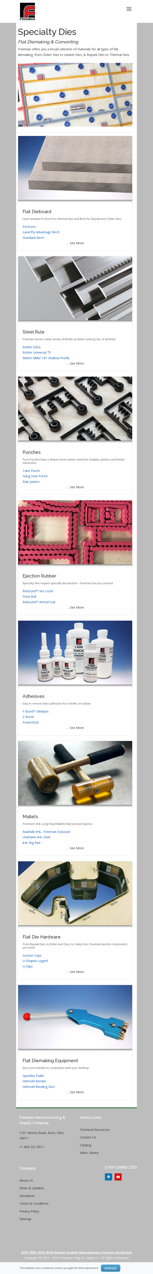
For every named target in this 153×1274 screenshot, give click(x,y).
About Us (26, 1180)
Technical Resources (95, 1129)
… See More (75, 243)
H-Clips (28, 966)
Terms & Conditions (34, 1203)
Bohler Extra (31, 347)
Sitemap (25, 1219)
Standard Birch (33, 238)
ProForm (29, 227)
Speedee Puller (33, 1076)
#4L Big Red (31, 843)
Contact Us (88, 1137)
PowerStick (31, 722)
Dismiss (111, 1268)
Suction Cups (32, 955)
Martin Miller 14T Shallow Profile (46, 358)
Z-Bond (28, 717)
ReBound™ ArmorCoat (39, 602)
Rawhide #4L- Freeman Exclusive (46, 832)
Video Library (89, 1153)
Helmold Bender (34, 1081)
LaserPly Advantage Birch (41, 232)
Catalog (85, 1145)
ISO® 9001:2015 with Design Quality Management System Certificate (76, 1252)
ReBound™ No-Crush (38, 591)
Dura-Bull (29, 596)
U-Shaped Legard (35, 961)
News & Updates (31, 1188)
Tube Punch (31, 471)
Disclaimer (27, 1196)
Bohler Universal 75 (37, 352)
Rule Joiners (31, 482)
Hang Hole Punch (35, 476)
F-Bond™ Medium (36, 711)
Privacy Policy (29, 1211)
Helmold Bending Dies (39, 1087)
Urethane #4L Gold (36, 837)
